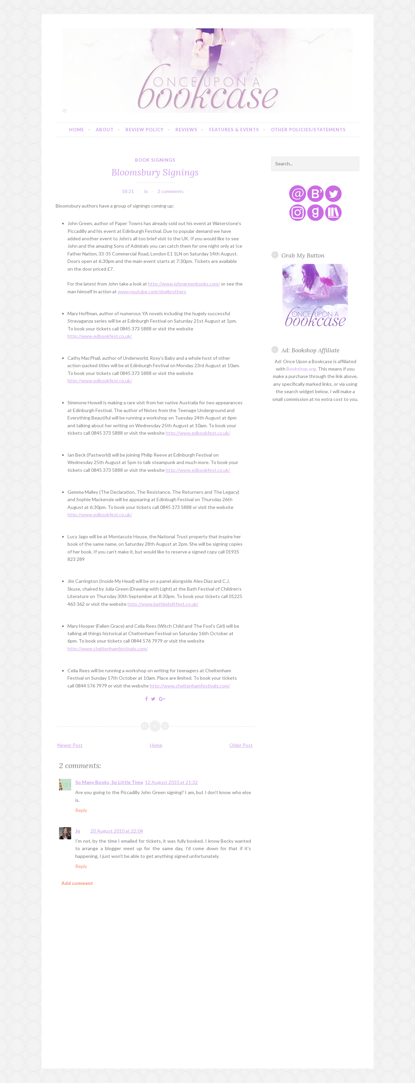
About (105, 129)
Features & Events (234, 129)
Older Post (241, 745)
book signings (155, 160)
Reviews (186, 129)
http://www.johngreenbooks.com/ (184, 284)
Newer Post (70, 745)
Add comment (77, 883)
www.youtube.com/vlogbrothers (152, 291)
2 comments (171, 191)
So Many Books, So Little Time (109, 782)
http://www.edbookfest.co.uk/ (99, 336)
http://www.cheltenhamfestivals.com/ (107, 648)
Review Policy (145, 129)
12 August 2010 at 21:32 (171, 782)
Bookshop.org (301, 369)
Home (76, 129)
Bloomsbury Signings (155, 172)
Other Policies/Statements (308, 129)
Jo (77, 831)
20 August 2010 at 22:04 (116, 831)
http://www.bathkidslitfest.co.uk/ (163, 604)
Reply (81, 810)
